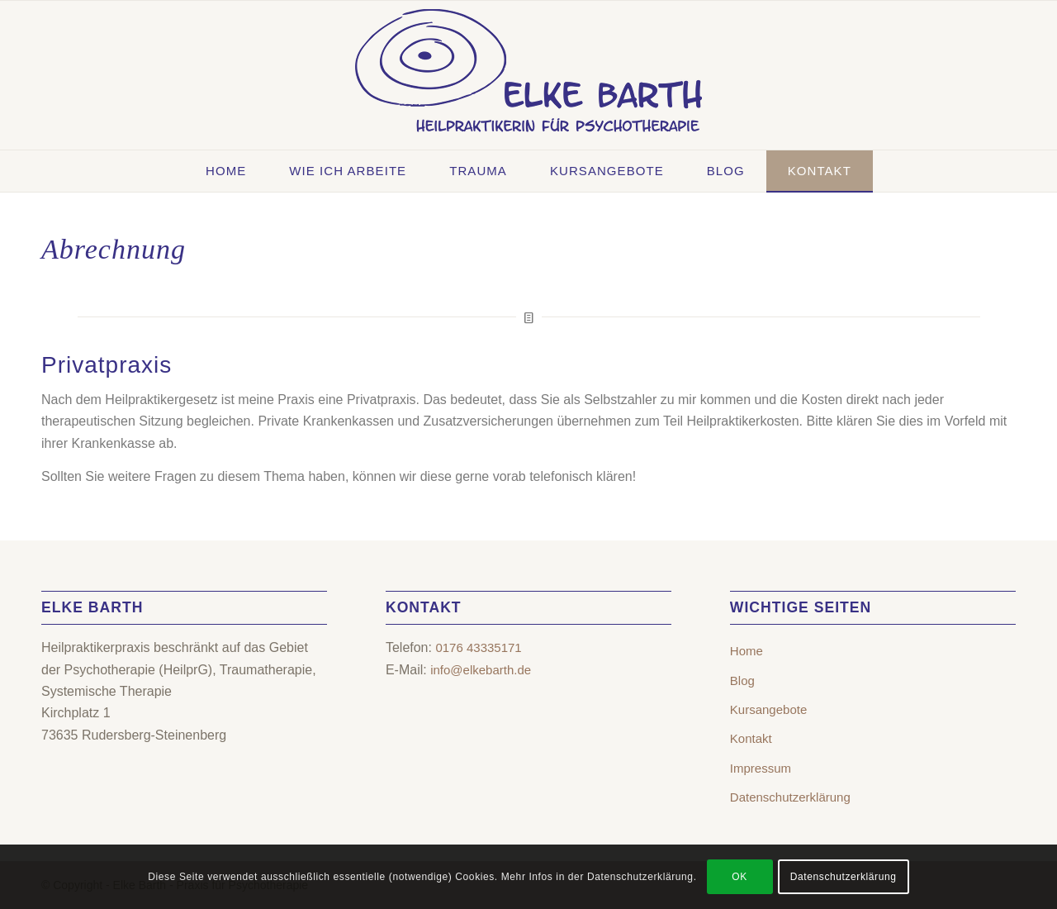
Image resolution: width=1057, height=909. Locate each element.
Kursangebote (768, 709)
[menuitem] (226, 171)
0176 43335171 (478, 647)
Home (746, 651)
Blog (742, 680)
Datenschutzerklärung (790, 797)
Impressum (760, 768)
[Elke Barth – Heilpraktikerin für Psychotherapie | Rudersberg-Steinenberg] (528, 75)
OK (739, 877)
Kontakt (751, 738)
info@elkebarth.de (480, 670)
